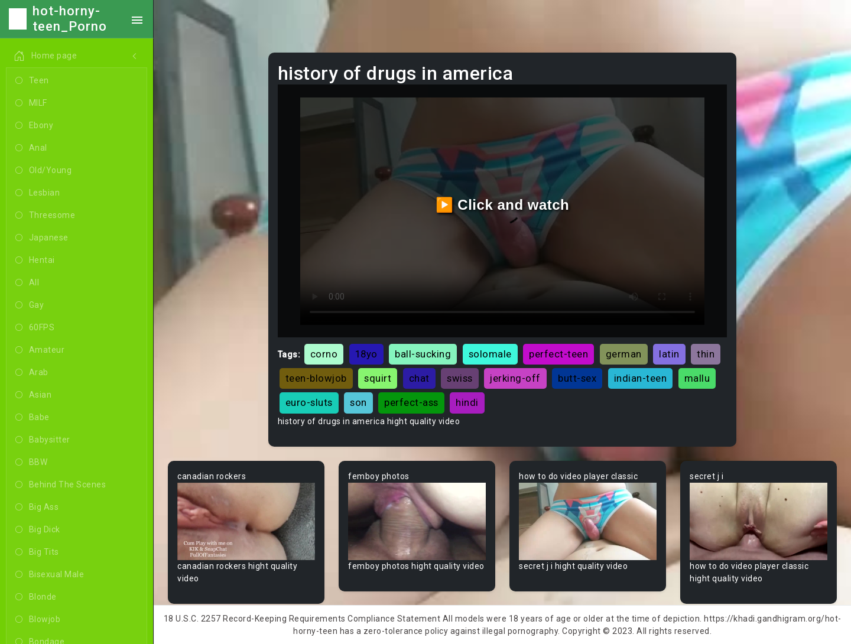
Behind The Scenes (60, 485)
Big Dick (37, 530)
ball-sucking (423, 354)
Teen (32, 81)
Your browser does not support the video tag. (246, 521)
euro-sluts (309, 402)
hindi (467, 402)
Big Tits (37, 552)
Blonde (36, 597)
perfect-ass (411, 402)
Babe (32, 417)
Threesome (45, 215)
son (358, 402)
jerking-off (515, 378)
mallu (697, 378)
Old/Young (43, 170)
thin (705, 354)
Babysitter (42, 440)
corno (324, 354)
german (624, 354)
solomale (490, 354)
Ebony (34, 126)
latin (669, 354)
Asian (33, 395)
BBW (31, 462)
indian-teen (640, 378)
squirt (377, 378)
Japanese (42, 238)
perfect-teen (558, 354)
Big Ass (37, 507)
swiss (460, 378)
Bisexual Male (49, 575)
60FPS (34, 328)
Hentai (35, 260)
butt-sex (577, 378)
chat (419, 378)
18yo (366, 354)
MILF (31, 103)
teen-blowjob (316, 378)
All (27, 283)
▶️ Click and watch (503, 205)
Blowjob (37, 619)
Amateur (39, 350)
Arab (31, 372)
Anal (31, 148)
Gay (29, 305)
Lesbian (37, 193)
